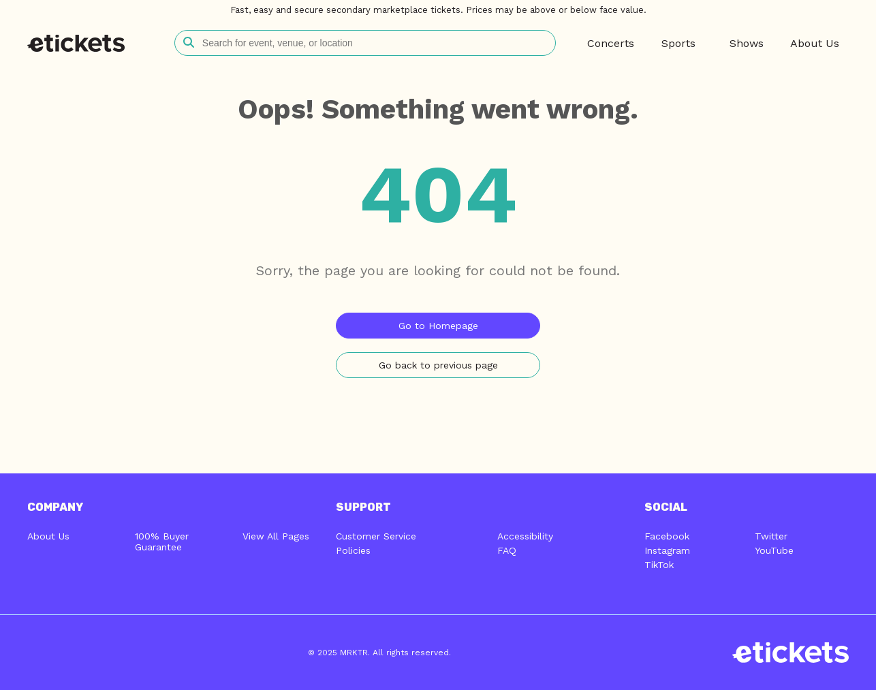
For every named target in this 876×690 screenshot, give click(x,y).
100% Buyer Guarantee (162, 541)
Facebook (666, 536)
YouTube (774, 550)
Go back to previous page (438, 365)
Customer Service (376, 536)
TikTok (659, 564)
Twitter (771, 536)
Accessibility (525, 536)
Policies (353, 550)
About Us (48, 536)
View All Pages (276, 536)
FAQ (506, 550)
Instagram (667, 550)
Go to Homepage (438, 325)
